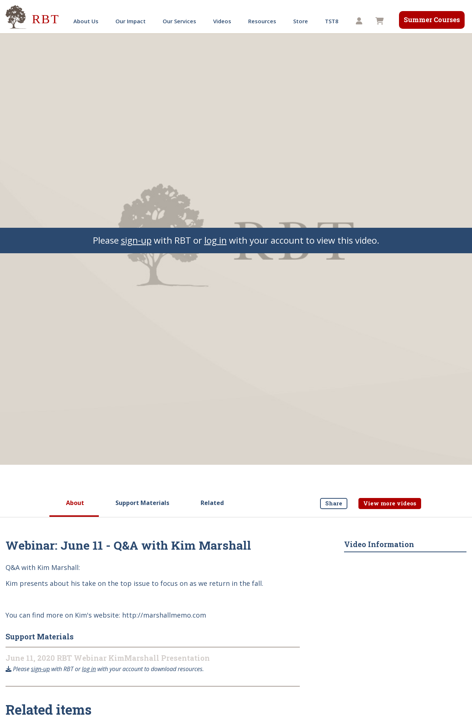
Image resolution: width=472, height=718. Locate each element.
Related (212, 503)
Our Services (179, 21)
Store (300, 21)
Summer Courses (432, 19)
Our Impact (130, 21)
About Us (85, 21)
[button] (360, 21)
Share (333, 503)
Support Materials (142, 503)
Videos (222, 21)
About (75, 503)
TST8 (332, 21)
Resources (262, 21)
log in (215, 240)
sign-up (136, 240)
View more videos (389, 503)
